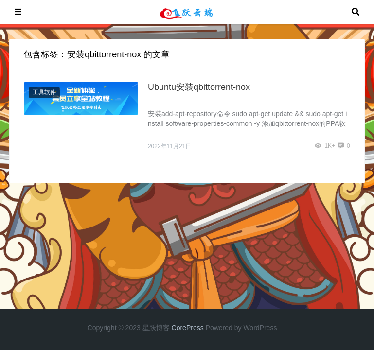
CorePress (188, 328)
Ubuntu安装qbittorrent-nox (199, 87)
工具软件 (44, 92)
